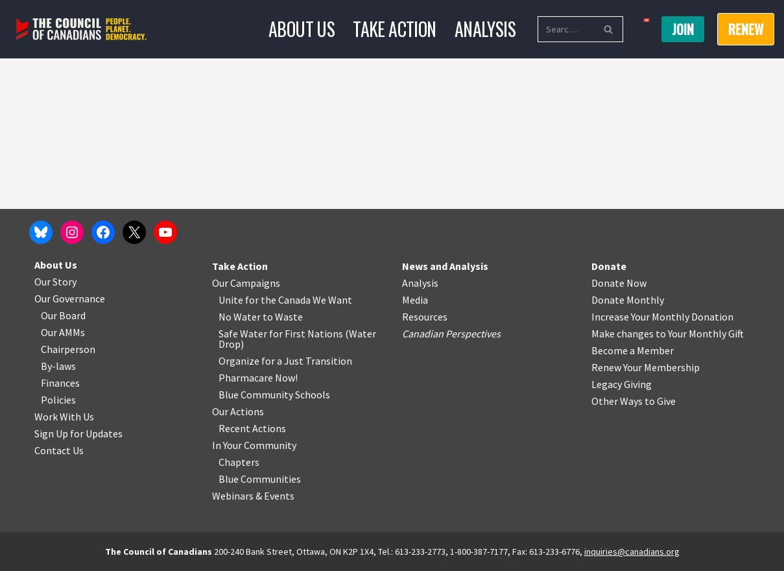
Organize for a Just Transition (285, 360)
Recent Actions (252, 428)
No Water (241, 316)
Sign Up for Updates (78, 433)
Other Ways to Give (633, 401)
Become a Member (632, 350)
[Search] (566, 29)
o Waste (285, 316)
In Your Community (254, 445)
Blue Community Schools (274, 394)
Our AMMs (63, 332)
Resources (424, 316)
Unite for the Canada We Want (285, 299)
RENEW (745, 29)
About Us (301, 29)
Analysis (485, 29)
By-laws (58, 365)
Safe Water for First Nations (281, 333)
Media (415, 299)
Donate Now (619, 282)
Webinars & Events (253, 495)
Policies (58, 399)
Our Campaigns (246, 282)
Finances (60, 382)
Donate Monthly (627, 299)
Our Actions (238, 411)
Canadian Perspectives (451, 333)
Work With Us (64, 416)
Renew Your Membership (645, 367)
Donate (608, 266)
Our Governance (69, 298)
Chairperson (68, 349)
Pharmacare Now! (258, 377)
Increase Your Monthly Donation (662, 316)
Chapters (239, 462)
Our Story (55, 281)
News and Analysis (445, 266)
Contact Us (59, 450)
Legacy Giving (621, 384)
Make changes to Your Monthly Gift (667, 333)
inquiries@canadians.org (632, 551)
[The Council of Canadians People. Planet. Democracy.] (81, 29)
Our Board (63, 315)
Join (683, 29)
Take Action (394, 29)
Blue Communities (260, 478)
